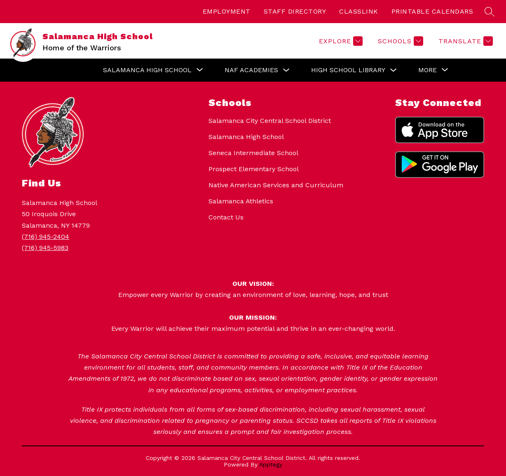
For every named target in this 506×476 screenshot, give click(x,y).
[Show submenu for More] (427, 70)
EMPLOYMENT (227, 11)
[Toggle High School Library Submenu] (393, 70)
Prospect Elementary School (253, 169)
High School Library (348, 70)
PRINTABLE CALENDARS (432, 11)
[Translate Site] (464, 41)
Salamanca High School (246, 137)
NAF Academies (251, 70)
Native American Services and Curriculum (275, 185)
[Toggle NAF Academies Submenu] (286, 70)
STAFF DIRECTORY (295, 11)
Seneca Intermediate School (253, 153)
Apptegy (270, 464)
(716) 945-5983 (45, 248)
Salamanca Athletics (240, 201)
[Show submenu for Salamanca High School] (147, 70)
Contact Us (226, 217)
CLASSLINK (358, 11)
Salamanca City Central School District (269, 121)
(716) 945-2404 (45, 236)
